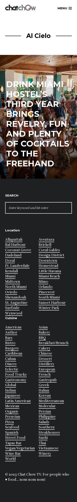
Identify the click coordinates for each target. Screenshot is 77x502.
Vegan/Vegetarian (20, 448)
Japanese (12, 395)
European (47, 369)
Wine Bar (13, 453)
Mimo (43, 281)
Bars (9, 338)
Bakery (44, 332)
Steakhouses (49, 432)
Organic (11, 411)
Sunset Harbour (52, 303)
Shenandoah (15, 297)
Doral (10, 260)
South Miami (49, 297)
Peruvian (12, 416)
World (10, 459)
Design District (51, 255)
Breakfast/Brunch (53, 343)
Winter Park (49, 308)
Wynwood (13, 313)
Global (10, 385)
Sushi (43, 438)
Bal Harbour (15, 245)
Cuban (10, 359)
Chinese (45, 353)
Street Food (15, 438)
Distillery (46, 364)
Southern (47, 427)
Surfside (12, 308)
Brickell (45, 245)
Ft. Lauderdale (17, 266)
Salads (44, 422)
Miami (10, 276)
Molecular (47, 406)
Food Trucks (16, 374)
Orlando (46, 287)
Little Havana (50, 271)
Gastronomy (15, 380)
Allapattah (13, 239)
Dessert (45, 359)
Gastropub (48, 380)
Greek (44, 385)
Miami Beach (49, 276)
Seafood (12, 427)
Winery (45, 453)
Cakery (44, 348)
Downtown (48, 260)
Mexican (12, 406)
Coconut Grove (18, 250)
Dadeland (13, 255)
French (45, 374)
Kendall (11, 271)
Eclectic (11, 369)
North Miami (15, 287)
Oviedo (11, 292)
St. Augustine (16, 303)
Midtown (12, 281)
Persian (45, 411)
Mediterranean (51, 401)
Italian (44, 390)
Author (11, 332)
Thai (42, 443)
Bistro (10, 343)
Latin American (18, 401)
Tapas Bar (13, 443)
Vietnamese (49, 448)
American (13, 327)
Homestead (48, 266)
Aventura (46, 239)
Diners (11, 364)
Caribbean (13, 353)
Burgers (12, 348)
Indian (10, 390)
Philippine (47, 416)
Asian (43, 327)
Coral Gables (49, 250)
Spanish (11, 432)
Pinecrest (47, 292)
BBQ (42, 338)
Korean (45, 395)
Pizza (9, 422)
